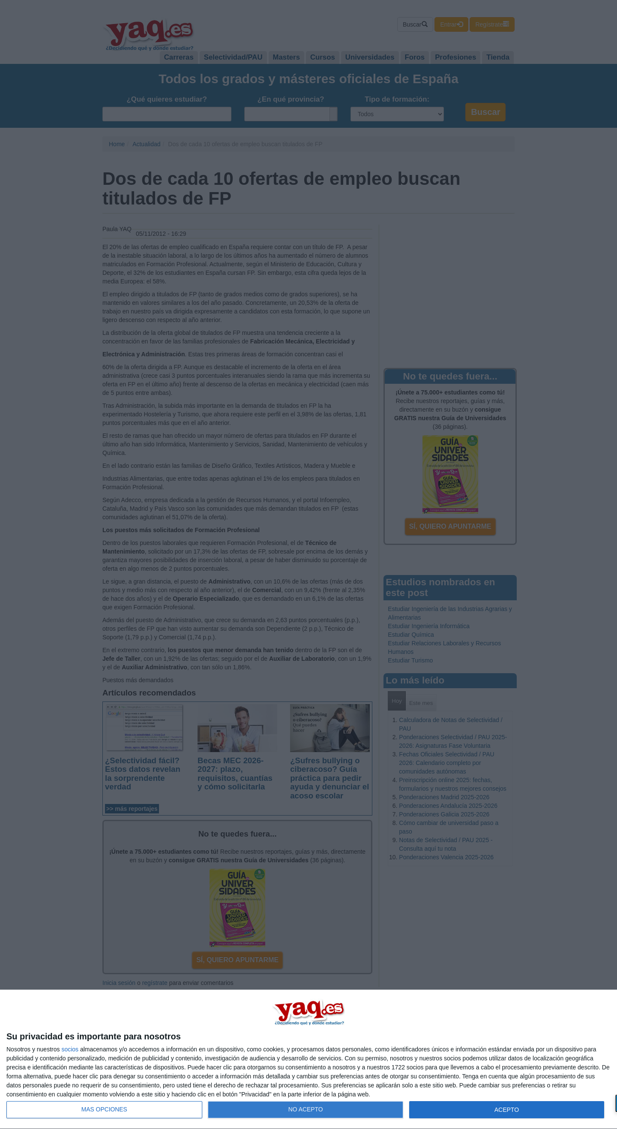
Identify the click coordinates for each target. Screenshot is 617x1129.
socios (69, 1049)
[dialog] (308, 1059)
